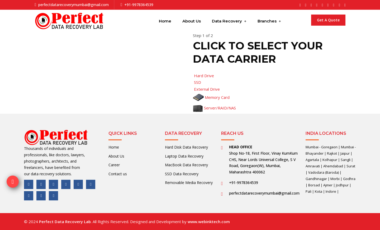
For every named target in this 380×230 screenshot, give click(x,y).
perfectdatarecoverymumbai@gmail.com (73, 4)
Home (165, 21)
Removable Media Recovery (189, 182)
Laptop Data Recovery (184, 156)
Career (114, 164)
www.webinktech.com (209, 221)
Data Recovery (227, 21)
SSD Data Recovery (181, 173)
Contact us (117, 173)
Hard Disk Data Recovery (186, 147)
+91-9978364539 (138, 4)
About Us (191, 21)
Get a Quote (328, 19)
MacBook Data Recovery (186, 164)
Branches (267, 21)
